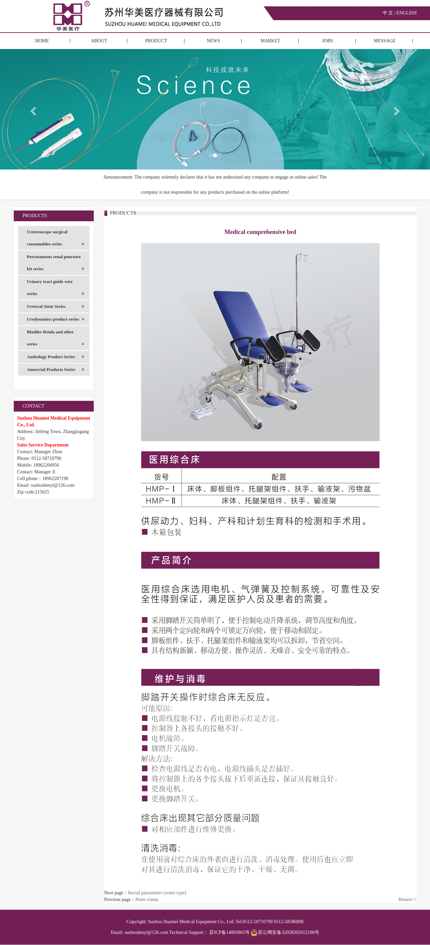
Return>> (407, 899)
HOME (42, 40)
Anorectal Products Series (55, 370)
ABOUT (99, 40)
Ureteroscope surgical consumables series (55, 239)
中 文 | (389, 12)
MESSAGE (384, 40)
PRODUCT (156, 40)
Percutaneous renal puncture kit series (55, 264)
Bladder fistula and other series (55, 339)
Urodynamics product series (55, 319)
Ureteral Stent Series (55, 306)
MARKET (270, 40)
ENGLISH (406, 12)
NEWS (213, 40)
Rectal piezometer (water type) (157, 892)
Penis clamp (146, 899)
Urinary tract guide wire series (55, 289)
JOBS (327, 40)
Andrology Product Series (55, 357)
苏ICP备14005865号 (229, 932)
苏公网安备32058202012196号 (285, 932)
